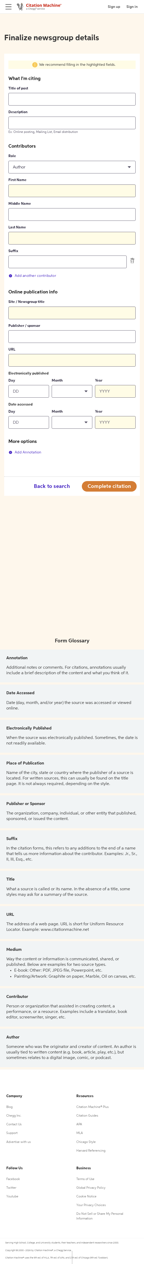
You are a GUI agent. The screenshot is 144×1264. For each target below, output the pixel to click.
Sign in (132, 7)
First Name (17, 180)
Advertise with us (18, 1142)
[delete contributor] (132, 260)
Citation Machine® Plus (92, 1107)
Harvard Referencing (90, 1150)
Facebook (13, 1179)
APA (79, 1124)
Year (98, 380)
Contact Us (14, 1124)
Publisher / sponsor (24, 326)
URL (11, 349)
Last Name (17, 227)
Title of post (18, 88)
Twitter (11, 1188)
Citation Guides (87, 1115)
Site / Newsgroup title (26, 302)
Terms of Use (85, 1179)
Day (11, 380)
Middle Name (19, 204)
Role (12, 156)
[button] (72, 167)
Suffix (13, 251)
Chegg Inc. (14, 1115)
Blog (9, 1107)
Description (18, 112)
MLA (79, 1133)
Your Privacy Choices (91, 1205)
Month (57, 380)
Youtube (12, 1196)
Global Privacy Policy (90, 1188)
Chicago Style (86, 1142)
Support (12, 1133)
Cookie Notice (86, 1196)
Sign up (114, 7)
